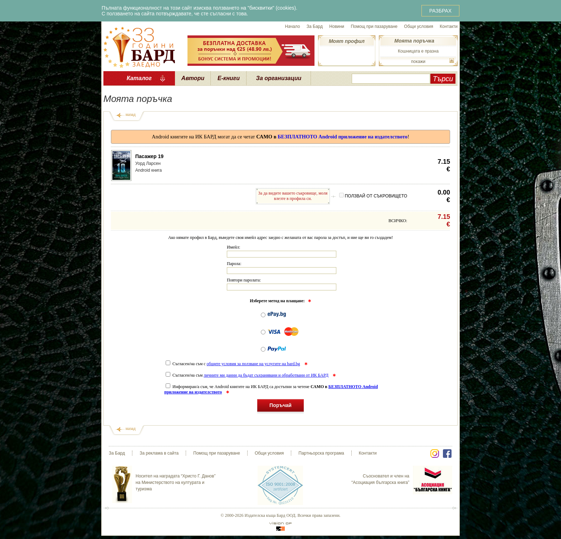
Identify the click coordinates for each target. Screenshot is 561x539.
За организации (279, 78)
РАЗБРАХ (440, 11)
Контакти (449, 26)
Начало (292, 26)
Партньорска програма (321, 453)
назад (131, 114)
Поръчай (280, 406)
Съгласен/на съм (248, 375)
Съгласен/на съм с (233, 363)
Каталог (139, 78)
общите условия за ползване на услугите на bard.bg (253, 363)
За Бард (315, 26)
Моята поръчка (414, 41)
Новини (336, 26)
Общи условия (418, 26)
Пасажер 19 (149, 156)
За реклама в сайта (159, 453)
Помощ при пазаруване (374, 26)
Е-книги (229, 78)
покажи (418, 61)
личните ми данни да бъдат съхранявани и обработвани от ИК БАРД (266, 375)
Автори (192, 78)
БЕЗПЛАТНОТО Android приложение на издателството (343, 136)
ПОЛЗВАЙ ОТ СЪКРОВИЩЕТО (373, 196)
